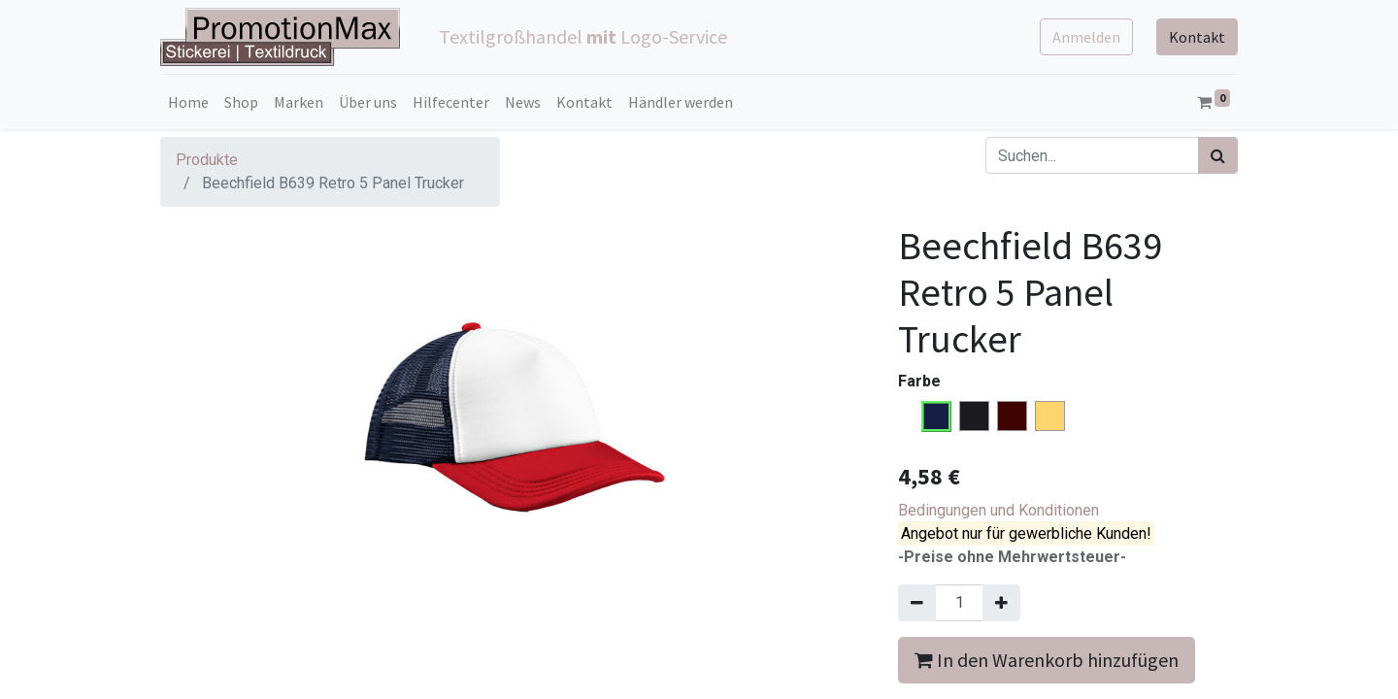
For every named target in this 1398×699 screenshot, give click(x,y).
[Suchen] (1218, 155)
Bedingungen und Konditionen (998, 510)
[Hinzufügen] (1001, 602)
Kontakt (1197, 37)
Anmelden (1086, 37)
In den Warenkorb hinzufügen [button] (1047, 660)
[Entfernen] (917, 602)
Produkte (207, 159)
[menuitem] (188, 102)
